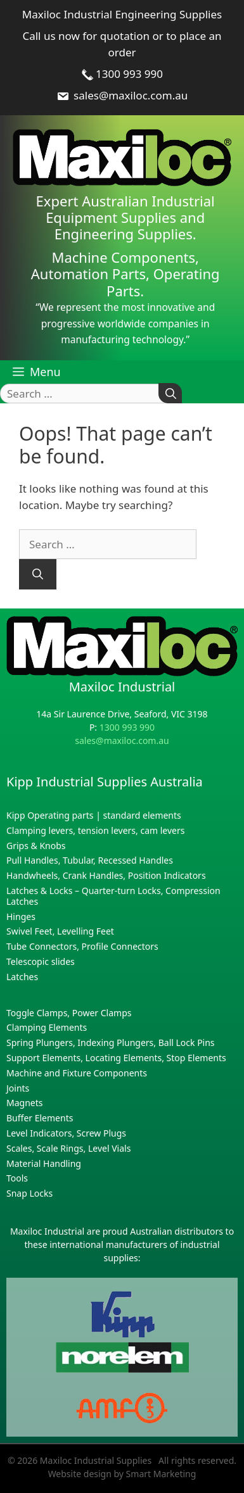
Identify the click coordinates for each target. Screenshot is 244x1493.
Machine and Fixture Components (76, 1073)
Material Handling (43, 1163)
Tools (17, 1178)
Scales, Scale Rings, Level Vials (68, 1148)
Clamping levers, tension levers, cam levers (95, 830)
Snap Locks (29, 1193)
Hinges (20, 916)
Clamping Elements (46, 1027)
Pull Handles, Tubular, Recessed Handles (89, 860)
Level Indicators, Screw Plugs (66, 1133)
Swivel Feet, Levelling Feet (60, 931)
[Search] (170, 393)
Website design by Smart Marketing (122, 1474)
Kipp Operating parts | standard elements (93, 815)
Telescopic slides (40, 961)
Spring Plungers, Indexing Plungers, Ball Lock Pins (110, 1042)
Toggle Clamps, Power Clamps (68, 1013)
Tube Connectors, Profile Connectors (82, 946)
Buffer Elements (39, 1118)
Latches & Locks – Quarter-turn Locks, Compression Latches (113, 896)
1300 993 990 (122, 73)
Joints (17, 1088)
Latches (22, 977)
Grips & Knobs (36, 846)
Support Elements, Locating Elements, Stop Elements (116, 1058)
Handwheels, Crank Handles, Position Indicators (106, 875)
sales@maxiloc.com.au (122, 95)
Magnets (24, 1103)
